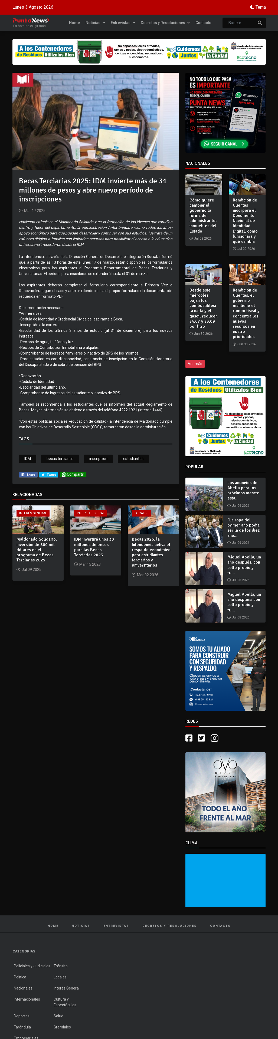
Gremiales (62, 1027)
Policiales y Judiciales (32, 966)
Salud (58, 1016)
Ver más (195, 364)
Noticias (95, 23)
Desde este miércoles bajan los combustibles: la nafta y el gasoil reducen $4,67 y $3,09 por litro (203, 308)
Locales (141, 513)
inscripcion (98, 458)
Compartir (72, 474)
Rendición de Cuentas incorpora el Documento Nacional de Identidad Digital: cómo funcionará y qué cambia (245, 220)
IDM (27, 458)
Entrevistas (123, 23)
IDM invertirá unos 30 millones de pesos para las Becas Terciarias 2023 (94, 547)
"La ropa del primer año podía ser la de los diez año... (243, 527)
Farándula (22, 1027)
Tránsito (61, 966)
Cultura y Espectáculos (65, 1002)
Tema (261, 7)
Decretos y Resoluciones (165, 23)
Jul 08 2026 (241, 580)
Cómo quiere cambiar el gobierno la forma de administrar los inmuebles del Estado (203, 215)
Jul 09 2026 (241, 506)
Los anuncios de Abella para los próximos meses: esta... (243, 490)
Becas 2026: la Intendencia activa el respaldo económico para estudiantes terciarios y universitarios (151, 552)
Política (20, 977)
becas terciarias (60, 458)
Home (74, 23)
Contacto (203, 23)
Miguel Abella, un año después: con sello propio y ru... (244, 564)
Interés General (33, 513)
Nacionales (23, 988)
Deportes (22, 1016)
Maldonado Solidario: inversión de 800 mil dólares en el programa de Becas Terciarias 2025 (37, 550)
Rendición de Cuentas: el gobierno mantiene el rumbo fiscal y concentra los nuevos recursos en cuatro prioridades (246, 313)
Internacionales (27, 999)
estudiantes (133, 458)
